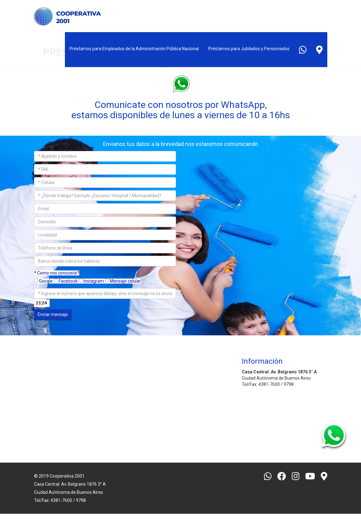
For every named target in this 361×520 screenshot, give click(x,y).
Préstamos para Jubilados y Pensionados (249, 48)
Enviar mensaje (53, 314)
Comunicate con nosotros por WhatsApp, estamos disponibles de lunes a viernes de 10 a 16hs (180, 109)
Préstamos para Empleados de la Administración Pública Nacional (134, 48)
